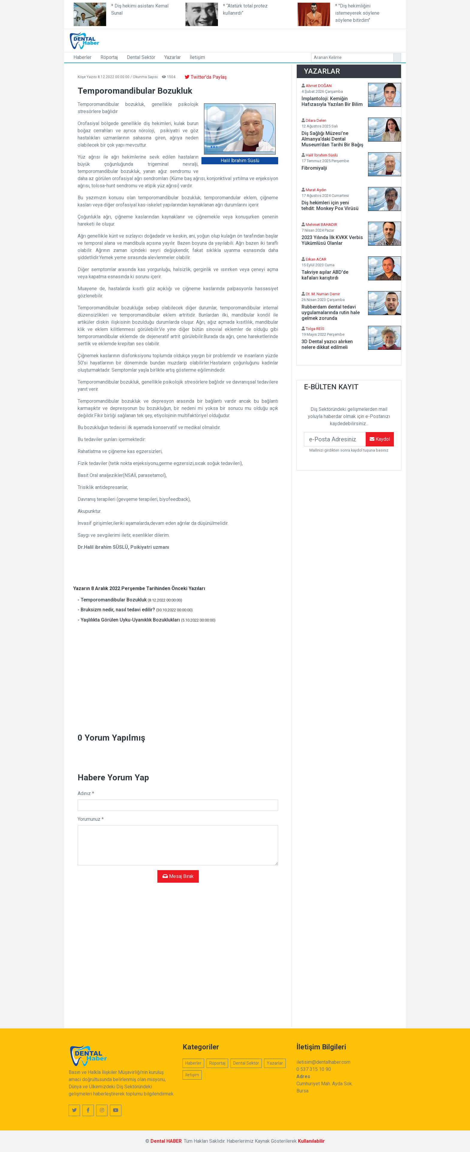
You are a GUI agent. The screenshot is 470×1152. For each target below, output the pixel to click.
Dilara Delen (316, 120)
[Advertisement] (296, 39)
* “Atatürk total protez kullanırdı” (245, 9)
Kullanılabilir (311, 1141)
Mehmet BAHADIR (321, 224)
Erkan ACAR (316, 259)
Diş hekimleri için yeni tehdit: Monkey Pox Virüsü (330, 205)
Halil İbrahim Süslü (322, 155)
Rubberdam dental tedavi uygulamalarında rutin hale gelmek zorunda (331, 312)
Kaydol (380, 439)
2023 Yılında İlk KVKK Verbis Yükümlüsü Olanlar (332, 240)
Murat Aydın (316, 190)
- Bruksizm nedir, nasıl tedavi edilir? (135, 610)
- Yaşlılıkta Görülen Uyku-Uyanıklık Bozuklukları (147, 620)
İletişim (197, 57)
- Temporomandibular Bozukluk (130, 600)
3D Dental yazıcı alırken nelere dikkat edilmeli (327, 344)
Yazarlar (172, 57)
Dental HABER (166, 1141)
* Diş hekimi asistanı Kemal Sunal (139, 9)
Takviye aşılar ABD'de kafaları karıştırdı (325, 275)
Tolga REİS (315, 328)
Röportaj (109, 57)
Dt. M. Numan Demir (323, 294)
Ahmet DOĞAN (319, 85)
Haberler (82, 57)
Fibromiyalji (314, 168)
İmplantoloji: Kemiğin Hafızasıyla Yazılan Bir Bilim (332, 101)
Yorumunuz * (91, 819)
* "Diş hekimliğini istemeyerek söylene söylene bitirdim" (357, 13)
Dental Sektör (141, 57)
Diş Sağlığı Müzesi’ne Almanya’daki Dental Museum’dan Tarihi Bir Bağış (332, 139)
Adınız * (86, 793)
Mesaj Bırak (178, 876)
